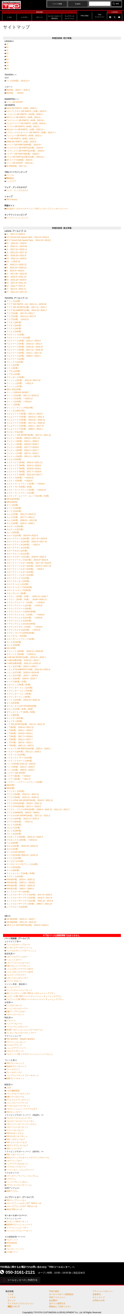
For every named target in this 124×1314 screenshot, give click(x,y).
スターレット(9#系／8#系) (18, 684)
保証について (14, 1306)
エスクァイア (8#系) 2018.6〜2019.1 (23, 468)
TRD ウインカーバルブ (16, 1142)
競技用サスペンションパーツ (19, 1224)
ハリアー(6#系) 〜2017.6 (18, 779)
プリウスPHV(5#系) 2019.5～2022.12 (24, 803)
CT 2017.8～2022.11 (16, 289)
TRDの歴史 (54, 1291)
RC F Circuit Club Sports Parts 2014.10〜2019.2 (28, 240)
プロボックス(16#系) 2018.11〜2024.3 (24, 837)
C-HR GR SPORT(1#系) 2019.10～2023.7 (26, 657)
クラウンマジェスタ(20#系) (18, 621)
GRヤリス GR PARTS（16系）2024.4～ (24, 117)
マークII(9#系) (12, 870)
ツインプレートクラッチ (17, 1103)
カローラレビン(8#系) (16, 593)
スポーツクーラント (15, 1014)
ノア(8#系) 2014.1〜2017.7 (19, 739)
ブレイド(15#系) (13, 824)
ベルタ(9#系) (12, 843)
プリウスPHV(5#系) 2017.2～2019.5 (23, 806)
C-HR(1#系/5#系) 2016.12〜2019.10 (23, 663)
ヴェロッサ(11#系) (14, 432)
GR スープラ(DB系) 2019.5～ (20, 160)
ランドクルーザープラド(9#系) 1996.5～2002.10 (29, 904)
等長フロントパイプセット (18, 966)
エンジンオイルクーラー (17, 1008)
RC (7, 47)
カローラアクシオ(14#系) (17, 547)
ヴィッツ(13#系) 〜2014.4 (19, 401)
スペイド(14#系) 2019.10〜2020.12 (23, 700)
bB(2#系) (10, 785)
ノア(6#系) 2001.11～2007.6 (20, 745)
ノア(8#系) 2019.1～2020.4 (19, 730)
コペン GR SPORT (14, 102)
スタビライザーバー (15, 1051)
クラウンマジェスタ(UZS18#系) (21, 624)
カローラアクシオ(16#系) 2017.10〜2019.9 (26, 538)
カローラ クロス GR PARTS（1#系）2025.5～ (27, 111)
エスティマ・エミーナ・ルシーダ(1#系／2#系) (27, 496)
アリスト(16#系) (13, 328)
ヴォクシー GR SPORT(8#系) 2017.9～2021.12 (28, 435)
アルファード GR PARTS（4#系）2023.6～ (25, 120)
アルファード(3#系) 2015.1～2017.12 (24, 353)
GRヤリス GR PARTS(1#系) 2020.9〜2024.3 (27, 925)
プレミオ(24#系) (13, 834)
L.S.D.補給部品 (13, 1090)
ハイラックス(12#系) (15, 754)
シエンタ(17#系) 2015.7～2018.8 (22, 675)
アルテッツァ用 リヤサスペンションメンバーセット (29, 1054)
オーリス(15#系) (13, 511)
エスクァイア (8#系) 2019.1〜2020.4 (23, 465)
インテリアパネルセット (17, 1164)
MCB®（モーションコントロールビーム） (25, 1030)
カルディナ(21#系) (14, 529)
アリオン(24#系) (13, 325)
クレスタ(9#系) (13, 645)
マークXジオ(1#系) (14, 861)
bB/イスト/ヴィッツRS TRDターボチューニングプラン (31, 993)
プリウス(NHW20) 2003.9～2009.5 (22, 812)
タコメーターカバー (15, 1130)
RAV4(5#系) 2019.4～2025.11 (20, 879)
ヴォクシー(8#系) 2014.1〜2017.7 (22, 450)
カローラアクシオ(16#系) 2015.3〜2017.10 (26, 541)
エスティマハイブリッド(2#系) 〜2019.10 (26, 490)
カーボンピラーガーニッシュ (19, 947)
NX (7, 62)
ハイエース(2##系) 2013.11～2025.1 (23, 751)
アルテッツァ (12, 1240)
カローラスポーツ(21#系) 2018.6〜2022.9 (26, 557)
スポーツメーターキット (17, 1127)
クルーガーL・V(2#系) (16, 636)
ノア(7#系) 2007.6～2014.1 (19, 742)
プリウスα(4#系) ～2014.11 (19, 821)
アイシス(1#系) (13, 301)
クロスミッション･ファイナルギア (21, 1109)
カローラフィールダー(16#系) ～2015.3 (25, 569)
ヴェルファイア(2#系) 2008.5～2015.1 (24, 429)
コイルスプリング (14, 1045)
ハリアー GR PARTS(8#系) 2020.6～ (23, 154)
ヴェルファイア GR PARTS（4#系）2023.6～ (26, 123)
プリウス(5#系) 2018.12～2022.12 (22, 794)
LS (7, 50)
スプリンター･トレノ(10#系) (19, 691)
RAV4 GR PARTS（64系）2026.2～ (22, 108)
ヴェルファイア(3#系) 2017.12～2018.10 (25, 423)
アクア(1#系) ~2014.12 (17, 319)
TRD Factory (11, 199)
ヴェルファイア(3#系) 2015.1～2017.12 (25, 426)
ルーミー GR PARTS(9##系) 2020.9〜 (24, 145)
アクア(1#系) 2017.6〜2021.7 (20, 313)
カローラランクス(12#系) (17, 578)
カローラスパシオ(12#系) (17, 554)
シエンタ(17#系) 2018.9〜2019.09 (22, 672)
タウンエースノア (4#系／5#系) (20, 712)
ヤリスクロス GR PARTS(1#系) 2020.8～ (25, 148)
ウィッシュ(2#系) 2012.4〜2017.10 (23, 380)
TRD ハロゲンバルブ (15, 1139)
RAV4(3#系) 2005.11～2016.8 (20, 882)
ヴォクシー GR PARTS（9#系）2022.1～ (24, 135)
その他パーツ (12, 1252)
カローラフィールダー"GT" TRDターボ (23, 1203)
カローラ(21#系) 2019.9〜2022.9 (22, 535)
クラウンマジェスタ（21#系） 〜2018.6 (25, 614)
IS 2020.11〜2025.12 (16, 264)
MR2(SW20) (12, 502)
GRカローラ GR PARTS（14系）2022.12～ (25, 129)
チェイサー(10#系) (14, 718)
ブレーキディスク (14, 1072)
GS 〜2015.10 (13, 261)
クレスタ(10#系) (13, 642)
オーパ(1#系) (12, 505)
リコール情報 (57, 4)
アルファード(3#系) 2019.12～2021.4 (24, 344)
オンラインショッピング (17, 218)
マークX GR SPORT (15, 852)
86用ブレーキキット (15, 1078)
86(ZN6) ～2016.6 (14, 93)
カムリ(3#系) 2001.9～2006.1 (20, 523)
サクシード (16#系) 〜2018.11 (21, 654)
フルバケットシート (15, 1249)
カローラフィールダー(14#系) (20, 572)
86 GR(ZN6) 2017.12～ (17, 166)
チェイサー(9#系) (14, 721)
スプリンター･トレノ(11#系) (19, 687)
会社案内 (53, 1300)
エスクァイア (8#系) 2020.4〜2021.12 (24, 462)
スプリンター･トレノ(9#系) (18, 694)
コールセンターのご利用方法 (22, 1280)
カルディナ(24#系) (14, 526)
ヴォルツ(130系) (13, 459)
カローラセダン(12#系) (16, 551)
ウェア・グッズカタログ (17, 190)
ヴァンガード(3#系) (15, 377)
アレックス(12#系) (14, 362)
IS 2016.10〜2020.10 (16, 267)
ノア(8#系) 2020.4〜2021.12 (20, 727)
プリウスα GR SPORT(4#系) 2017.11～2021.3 (28, 815)
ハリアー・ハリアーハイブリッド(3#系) (24, 782)
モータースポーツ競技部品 (61, 1294)
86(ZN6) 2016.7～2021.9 (18, 90)
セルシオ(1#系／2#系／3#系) (19, 709)
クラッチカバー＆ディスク (18, 1094)
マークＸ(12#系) (13, 858)
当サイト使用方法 (57, 1303)
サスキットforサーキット (17, 1221)
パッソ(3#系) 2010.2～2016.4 (20, 767)
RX (7, 59)
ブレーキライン (13, 1069)
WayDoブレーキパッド (16, 1066)
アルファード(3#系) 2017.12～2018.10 (24, 350)
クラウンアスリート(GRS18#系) (21, 611)
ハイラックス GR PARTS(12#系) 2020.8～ (26, 151)
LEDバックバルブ (14, 1148)
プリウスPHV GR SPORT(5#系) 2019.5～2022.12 (29, 800)
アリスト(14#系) (13, 331)
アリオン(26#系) (13, 322)
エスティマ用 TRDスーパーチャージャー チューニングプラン (34, 996)
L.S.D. (8, 1087)
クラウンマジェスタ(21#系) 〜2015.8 (24, 617)
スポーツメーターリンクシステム (21, 1124)
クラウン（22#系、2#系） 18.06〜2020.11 (26, 599)
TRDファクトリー (57, 1297)
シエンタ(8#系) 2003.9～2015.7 (21, 678)
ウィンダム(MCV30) (15, 410)
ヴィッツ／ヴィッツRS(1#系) (19, 407)
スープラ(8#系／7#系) (16, 681)
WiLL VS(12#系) (13, 389)
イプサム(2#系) (13, 371)
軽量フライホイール (15, 1097)
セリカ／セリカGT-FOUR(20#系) (21, 706)
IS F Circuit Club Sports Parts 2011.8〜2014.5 (27, 237)
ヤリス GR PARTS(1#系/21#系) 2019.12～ (26, 157)
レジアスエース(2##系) (16, 907)
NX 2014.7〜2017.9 (15, 286)
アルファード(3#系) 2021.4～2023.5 (23, 340)
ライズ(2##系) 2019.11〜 (18, 81)
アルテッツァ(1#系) (15, 334)
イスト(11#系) (12, 365)
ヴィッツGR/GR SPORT (17, 392)
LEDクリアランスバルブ (17, 1145)
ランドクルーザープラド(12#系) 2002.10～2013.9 (29, 901)
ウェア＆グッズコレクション (21, 1303)
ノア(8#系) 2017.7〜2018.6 (19, 736)
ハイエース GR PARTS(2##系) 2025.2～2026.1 (28, 748)
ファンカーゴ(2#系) (15, 791)
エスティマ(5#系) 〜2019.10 (20, 477)
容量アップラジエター (16, 1011)
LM (7, 68)
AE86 (8, 1246)
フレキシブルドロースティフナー (21, 1033)
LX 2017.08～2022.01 (16, 274)
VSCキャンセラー (14, 1112)
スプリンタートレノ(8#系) (18, 697)
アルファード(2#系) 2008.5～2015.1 (23, 356)
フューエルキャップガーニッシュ (21, 950)
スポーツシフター (14, 1160)
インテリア (11, 181)
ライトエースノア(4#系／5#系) (20, 873)
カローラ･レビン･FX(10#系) (19, 587)
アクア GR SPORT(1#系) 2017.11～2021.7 (26, 307)
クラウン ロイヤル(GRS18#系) (20, 633)
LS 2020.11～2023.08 (16, 246)
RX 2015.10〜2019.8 (16, 280)
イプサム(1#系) (13, 374)
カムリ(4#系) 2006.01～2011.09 (21, 520)
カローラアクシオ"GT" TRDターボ (21, 1206)
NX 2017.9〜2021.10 (16, 283)
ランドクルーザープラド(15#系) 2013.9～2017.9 (29, 898)
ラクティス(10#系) (14, 876)
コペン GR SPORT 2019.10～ (20, 163)
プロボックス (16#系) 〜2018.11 (21, 840)
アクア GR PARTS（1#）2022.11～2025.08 (26, 304)
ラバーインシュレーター (17, 1227)
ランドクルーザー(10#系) (17, 891)
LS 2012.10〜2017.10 (16, 252)
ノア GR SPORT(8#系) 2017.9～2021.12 (25, 724)
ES (7, 53)
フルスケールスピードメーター (20, 1121)
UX (7, 65)
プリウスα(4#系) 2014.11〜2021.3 (22, 818)
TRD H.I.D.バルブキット (17, 1136)
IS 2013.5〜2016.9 (15, 270)
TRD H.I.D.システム (15, 1133)
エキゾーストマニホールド (18, 963)
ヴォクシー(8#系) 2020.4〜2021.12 (23, 438)
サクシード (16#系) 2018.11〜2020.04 (24, 651)
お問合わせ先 (99, 1300)
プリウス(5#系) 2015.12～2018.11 (22, 797)
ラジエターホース (14, 1005)
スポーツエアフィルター (17, 957)
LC (7, 44)
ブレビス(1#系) (13, 828)
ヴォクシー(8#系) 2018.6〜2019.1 (22, 444)
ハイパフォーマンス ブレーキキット (22, 1075)
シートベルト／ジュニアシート (20, 1170)
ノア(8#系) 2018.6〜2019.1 (19, 733)
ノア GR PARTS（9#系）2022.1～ (21, 138)
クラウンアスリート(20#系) (18, 608)
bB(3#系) (10, 788)
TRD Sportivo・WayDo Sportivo (20, 1039)
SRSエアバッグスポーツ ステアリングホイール (27, 1157)
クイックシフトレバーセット (19, 1230)
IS (7, 56)
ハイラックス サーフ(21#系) (19, 758)
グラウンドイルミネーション (19, 1185)
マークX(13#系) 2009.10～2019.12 (22, 855)
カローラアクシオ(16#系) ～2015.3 (23, 544)
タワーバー (11, 1020)
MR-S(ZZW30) (13, 499)
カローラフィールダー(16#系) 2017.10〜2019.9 (28, 563)
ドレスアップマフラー (16, 975)
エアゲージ (11, 1179)
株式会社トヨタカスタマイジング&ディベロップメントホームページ (37, 208)
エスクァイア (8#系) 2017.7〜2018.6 (23, 471)
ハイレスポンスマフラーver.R (19, 972)
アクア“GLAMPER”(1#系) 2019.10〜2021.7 (26, 310)
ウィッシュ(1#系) (14, 386)
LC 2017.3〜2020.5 (15, 234)
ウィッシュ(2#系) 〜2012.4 (19, 383)
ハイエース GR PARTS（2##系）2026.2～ (25, 114)
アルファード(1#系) (15, 359)
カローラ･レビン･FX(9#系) (18, 590)
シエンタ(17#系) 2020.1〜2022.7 (22, 666)
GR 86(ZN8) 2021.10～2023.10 (21, 922)
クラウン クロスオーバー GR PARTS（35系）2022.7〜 (31, 132)
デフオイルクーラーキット (18, 1106)
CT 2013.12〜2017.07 (16, 292)
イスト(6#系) (12, 368)
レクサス (12, 1297)
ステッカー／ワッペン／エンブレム (22, 1176)
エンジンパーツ (13, 987)
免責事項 (97, 1294)
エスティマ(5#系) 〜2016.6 (19, 481)
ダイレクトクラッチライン (18, 1100)
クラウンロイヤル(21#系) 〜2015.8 (23, 630)
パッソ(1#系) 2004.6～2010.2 (20, 770)
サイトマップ (99, 1297)
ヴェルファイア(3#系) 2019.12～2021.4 (25, 417)
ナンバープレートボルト (17, 1182)
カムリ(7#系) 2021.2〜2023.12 (21, 514)
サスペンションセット (16, 1042)
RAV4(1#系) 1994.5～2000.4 (20, 888)
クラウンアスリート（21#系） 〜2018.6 (25, 602)
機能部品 (10, 178)
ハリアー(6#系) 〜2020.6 (18, 776)
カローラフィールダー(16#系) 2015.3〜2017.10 (28, 566)
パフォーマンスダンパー (17, 1027)
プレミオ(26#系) (14, 831)
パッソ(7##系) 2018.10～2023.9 (20, 764)
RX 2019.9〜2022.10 (16, 277)
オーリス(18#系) (13, 508)
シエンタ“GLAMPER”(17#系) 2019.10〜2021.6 (28, 669)
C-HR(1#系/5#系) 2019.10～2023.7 (23, 660)
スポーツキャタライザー (17, 978)
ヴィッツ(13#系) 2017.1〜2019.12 (22, 395)
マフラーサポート (14, 981)
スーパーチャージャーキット (19, 990)
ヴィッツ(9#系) (13, 404)
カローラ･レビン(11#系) (17, 584)
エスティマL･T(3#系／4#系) (19, 487)
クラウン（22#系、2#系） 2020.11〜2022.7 (27, 596)
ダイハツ (12, 1300)
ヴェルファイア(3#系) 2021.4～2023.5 (24, 414)
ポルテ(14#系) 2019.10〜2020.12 (22, 846)
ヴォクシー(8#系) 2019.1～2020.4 (22, 441)
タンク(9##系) (12, 715)
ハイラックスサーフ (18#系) (19, 761)
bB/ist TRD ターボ (14, 1209)
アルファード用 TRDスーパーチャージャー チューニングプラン (35, 999)
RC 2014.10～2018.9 (16, 243)
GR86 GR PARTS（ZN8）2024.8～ (22, 141)
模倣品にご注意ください (60, 1306)
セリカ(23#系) (12, 703)
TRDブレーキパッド (15, 1063)
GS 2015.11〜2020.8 (16, 258)
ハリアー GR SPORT (16, 773)
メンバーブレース (14, 1023)
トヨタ (11, 1294)
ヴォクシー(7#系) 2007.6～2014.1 (22, 453)
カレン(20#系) (12, 532)
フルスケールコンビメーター (19, 1118)
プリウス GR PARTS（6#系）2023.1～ (23, 126)
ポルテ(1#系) (12, 849)
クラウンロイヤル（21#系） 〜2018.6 (24, 627)
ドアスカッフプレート (16, 1167)
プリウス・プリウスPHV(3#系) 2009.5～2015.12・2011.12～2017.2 (38, 809)
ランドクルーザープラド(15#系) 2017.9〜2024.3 (29, 894)
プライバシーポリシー (103, 1291)
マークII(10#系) (13, 867)
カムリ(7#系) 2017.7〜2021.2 (20, 517)
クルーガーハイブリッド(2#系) (20, 639)
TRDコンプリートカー (16, 1200)
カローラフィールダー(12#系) (20, 575)
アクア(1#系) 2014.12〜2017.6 (21, 316)
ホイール (10, 175)
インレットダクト (14, 960)
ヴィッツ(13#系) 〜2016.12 (19, 398)
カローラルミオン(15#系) (17, 581)
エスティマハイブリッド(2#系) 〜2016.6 (25, 484)
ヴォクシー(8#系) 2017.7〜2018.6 (22, 447)
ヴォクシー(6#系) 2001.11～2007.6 (23, 456)
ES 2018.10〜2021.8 (16, 255)
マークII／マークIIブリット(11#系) (22, 864)
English (77, 4)
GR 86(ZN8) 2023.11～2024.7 (20, 919)
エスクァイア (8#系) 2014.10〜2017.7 (24, 474)
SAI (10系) (11, 648)
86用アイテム (12, 1191)
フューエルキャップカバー (18, 944)
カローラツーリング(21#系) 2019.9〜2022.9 (27, 560)
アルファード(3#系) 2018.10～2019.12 (24, 347)
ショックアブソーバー (16, 1048)
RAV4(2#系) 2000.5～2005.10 (20, 885)
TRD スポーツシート (15, 1154)
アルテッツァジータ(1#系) (18, 337)
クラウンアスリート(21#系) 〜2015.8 (24, 605)
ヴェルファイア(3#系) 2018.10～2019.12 (25, 420)
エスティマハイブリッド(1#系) (20, 493)
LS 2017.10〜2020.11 (16, 249)
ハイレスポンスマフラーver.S (19, 969)
